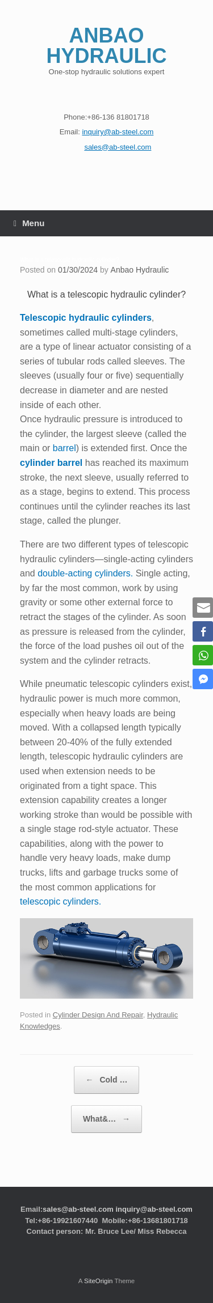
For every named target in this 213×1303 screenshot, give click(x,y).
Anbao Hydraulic (140, 269)
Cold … (107, 1080)
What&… (106, 1119)
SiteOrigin (98, 1280)
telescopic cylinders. (60, 901)
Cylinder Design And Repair (98, 1015)
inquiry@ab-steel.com (153, 1209)
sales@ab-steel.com (78, 1209)
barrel (64, 448)
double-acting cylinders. (85, 573)
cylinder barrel (51, 463)
